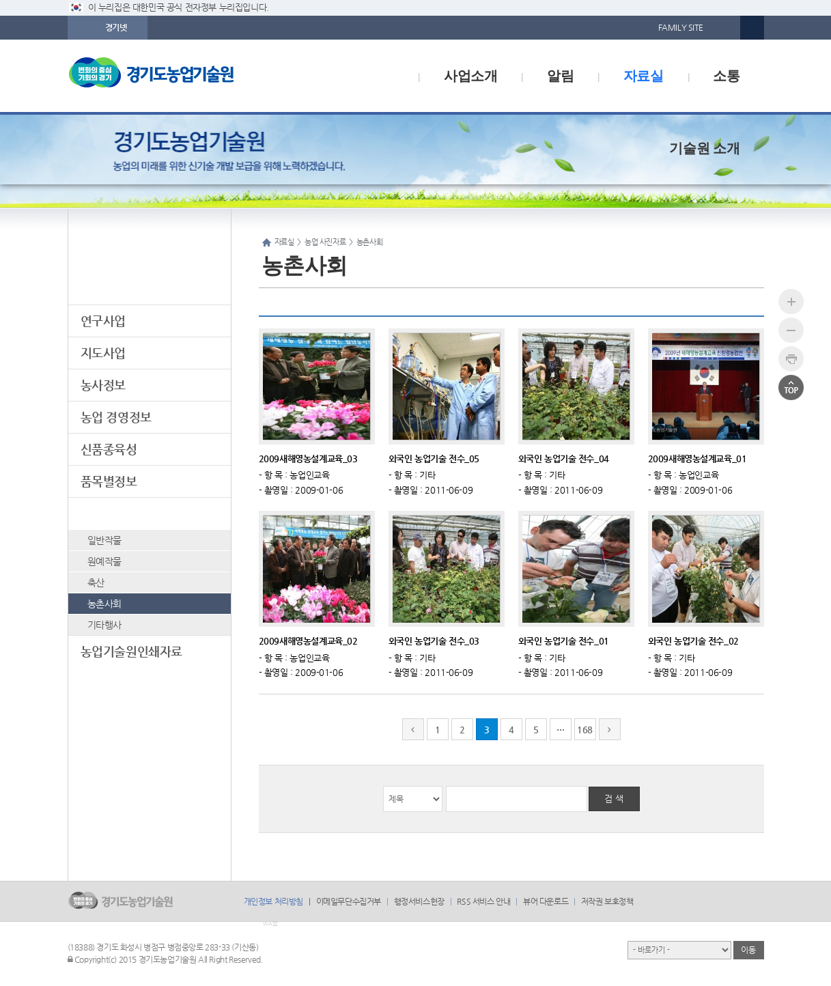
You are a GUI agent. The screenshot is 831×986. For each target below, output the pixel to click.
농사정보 (103, 385)
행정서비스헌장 (419, 901)
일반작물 (104, 540)
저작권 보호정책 (607, 901)
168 (585, 729)
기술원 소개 (704, 148)
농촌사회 (104, 603)
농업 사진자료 (116, 513)
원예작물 (104, 561)
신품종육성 (109, 449)
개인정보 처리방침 (273, 901)
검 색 (613, 798)
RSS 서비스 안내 (483, 901)
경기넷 (116, 27)
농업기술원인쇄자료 (131, 651)
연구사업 (103, 320)
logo (180, 76)
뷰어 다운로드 (545, 901)
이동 (748, 950)
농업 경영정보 (116, 417)
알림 (560, 75)
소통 (726, 75)
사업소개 (470, 75)
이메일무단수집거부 (348, 901)
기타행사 (104, 624)
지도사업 (103, 353)
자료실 (643, 75)
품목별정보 (109, 481)
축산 (95, 582)
